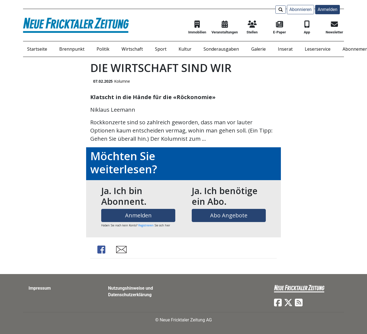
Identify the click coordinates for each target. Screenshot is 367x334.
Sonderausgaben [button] (221, 49)
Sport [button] (160, 49)
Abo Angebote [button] (228, 215)
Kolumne (122, 81)
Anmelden (327, 9)
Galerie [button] (258, 49)
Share (101, 249)
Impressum (40, 288)
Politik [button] (103, 49)
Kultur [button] (185, 49)
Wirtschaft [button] (132, 49)
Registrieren (145, 225)
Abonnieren (300, 9)
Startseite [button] (37, 49)
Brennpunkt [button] (71, 49)
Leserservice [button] (318, 49)
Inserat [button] (285, 49)
